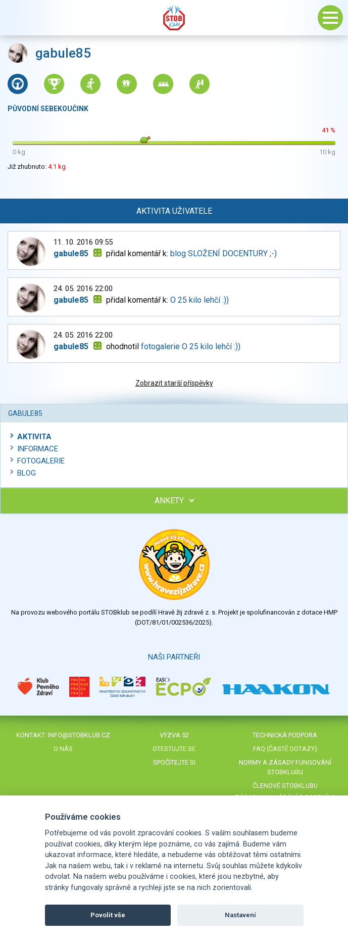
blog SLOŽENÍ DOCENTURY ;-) (223, 253)
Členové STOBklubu (285, 785)
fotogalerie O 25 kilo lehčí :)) (190, 346)
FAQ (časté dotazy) (285, 748)
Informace (37, 448)
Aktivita (34, 436)
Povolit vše (107, 915)
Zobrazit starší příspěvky (174, 383)
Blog (26, 473)
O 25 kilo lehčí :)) (199, 300)
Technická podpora (285, 735)
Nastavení (240, 915)
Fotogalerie (41, 460)
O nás (63, 748)
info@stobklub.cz (79, 735)
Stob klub (174, 17)
